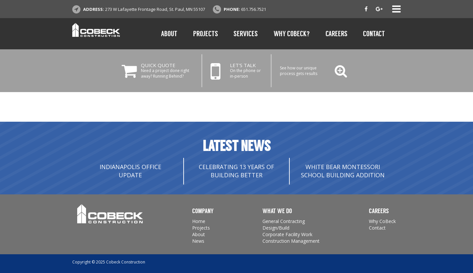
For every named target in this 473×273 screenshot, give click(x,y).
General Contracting (283, 221)
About (169, 34)
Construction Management (291, 241)
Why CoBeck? (292, 34)
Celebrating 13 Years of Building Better (236, 171)
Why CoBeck (382, 221)
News (198, 241)
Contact (374, 34)
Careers (337, 34)
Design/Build (275, 228)
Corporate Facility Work (287, 234)
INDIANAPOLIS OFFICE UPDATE (130, 171)
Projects (205, 34)
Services (246, 34)
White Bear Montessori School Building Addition (343, 171)
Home (198, 221)
